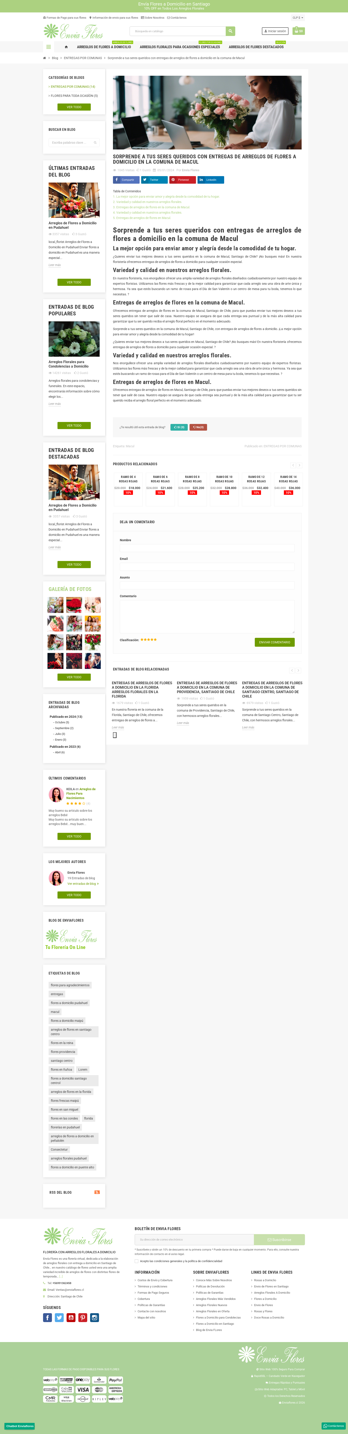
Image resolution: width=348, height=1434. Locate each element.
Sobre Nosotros (152, 17)
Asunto (125, 577)
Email (124, 559)
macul (55, 1012)
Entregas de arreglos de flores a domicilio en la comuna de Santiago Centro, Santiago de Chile (272, 689)
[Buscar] (182, 31)
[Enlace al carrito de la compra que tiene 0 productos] (299, 31)
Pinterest (183, 179)
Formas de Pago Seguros (153, 1292)
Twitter (154, 179)
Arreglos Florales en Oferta (212, 1311)
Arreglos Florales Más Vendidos (216, 1299)
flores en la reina (62, 1043)
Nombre (125, 540)
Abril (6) (60, 752)
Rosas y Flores (263, 1311)
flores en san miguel (64, 1109)
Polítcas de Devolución (210, 1286)
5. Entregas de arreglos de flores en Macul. (142, 218)
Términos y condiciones (152, 1286)
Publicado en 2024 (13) (66, 716)
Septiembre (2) (64, 728)
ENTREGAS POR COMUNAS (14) (73, 86)
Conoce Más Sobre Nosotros (214, 1280)
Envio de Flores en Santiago (271, 1286)
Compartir (128, 179)
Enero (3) (60, 739)
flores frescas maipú (65, 1100)
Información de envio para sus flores (113, 17)
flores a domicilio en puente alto (72, 1167)
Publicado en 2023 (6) (65, 746)
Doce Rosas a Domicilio (269, 1317)
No (198, 427)
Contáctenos (177, 17)
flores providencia (63, 1052)
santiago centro (62, 1060)
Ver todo (74, 107)
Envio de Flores (263, 1305)
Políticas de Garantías (151, 1305)
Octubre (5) (62, 722)
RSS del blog (74, 1192)
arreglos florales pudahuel (69, 1158)
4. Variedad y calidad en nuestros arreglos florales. (148, 212)
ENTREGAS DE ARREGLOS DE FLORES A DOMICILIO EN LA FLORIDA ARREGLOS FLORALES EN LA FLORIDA (142, 689)
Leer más (55, 265)
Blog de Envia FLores (209, 1330)
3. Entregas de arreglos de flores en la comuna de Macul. (152, 207)
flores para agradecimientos (70, 985)
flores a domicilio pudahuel (69, 1003)
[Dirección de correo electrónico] (194, 1239)
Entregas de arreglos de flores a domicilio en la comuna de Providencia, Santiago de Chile (207, 687)
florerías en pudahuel (65, 1127)
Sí (179, 427)
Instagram (94, 1317)
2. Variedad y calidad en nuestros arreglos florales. (147, 202)
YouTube (71, 1317)
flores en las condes (64, 1118)
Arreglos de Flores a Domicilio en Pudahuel (73, 225)
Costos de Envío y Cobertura (155, 1280)
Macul (130, 446)
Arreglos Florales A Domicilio (272, 1292)
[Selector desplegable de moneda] (298, 17)
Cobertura (144, 1299)
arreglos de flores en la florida (71, 1092)
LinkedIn (211, 179)
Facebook (47, 1317)
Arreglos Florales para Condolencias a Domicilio (69, 364)
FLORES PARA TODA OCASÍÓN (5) (74, 95)
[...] (61, 1276)
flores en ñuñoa (61, 1069)
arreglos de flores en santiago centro (71, 1032)
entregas (57, 994)
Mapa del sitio (146, 1317)
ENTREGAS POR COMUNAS (283, 446)
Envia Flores (76, 872)
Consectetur (59, 1149)
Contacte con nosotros (152, 1311)
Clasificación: (129, 640)
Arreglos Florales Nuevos (211, 1305)
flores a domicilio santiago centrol (69, 1081)
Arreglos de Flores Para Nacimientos (81, 793)
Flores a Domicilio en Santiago (215, 1323)
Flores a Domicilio (265, 1299)
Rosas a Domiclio (265, 1280)
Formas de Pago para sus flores (64, 17)
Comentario (128, 596)
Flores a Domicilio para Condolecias (218, 1317)
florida (88, 1118)
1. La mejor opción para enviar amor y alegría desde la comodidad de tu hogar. (167, 196)
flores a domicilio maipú (67, 1020)
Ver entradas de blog (82, 883)
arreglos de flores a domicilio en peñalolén (72, 1138)
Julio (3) (60, 734)
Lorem (82, 1069)
